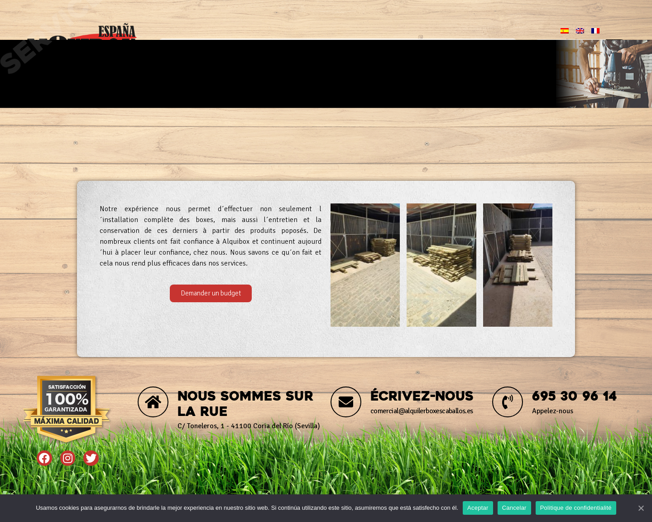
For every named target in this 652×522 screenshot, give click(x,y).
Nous (256, 49)
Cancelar (514, 507)
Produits (332, 49)
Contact (477, 49)
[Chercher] (615, 48)
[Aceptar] (640, 507)
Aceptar (478, 507)
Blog (408, 49)
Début (192, 49)
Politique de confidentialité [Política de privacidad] (576, 507)
